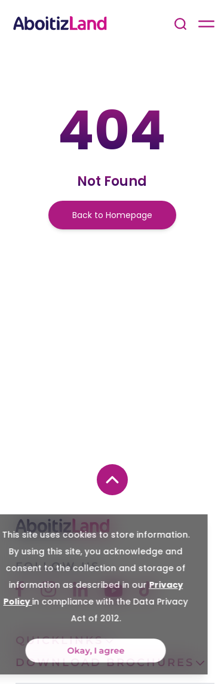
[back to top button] (112, 479)
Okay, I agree (75, 650)
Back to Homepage (112, 215)
